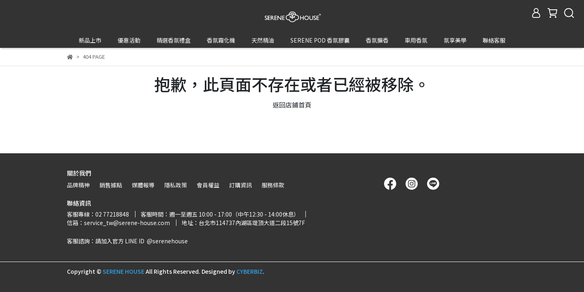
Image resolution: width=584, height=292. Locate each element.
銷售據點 (110, 185)
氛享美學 (455, 40)
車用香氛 (416, 40)
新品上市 (90, 40)
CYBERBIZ (249, 271)
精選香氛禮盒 (174, 40)
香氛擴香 (377, 40)
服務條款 (273, 185)
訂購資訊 (240, 185)
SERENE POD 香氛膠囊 (320, 40)
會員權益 (208, 185)
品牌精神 (78, 185)
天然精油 (262, 40)
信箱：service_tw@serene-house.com (118, 223)
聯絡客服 (494, 40)
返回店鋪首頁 (292, 89)
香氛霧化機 (221, 40)
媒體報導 (143, 185)
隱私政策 (175, 185)
